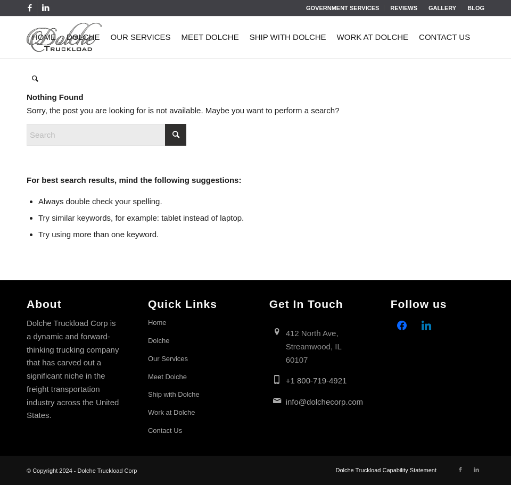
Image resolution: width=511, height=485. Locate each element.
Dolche (158, 341)
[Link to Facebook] (29, 8)
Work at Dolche (171, 412)
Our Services (168, 359)
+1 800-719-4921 (316, 380)
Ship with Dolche (174, 394)
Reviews (403, 8)
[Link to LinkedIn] (46, 8)
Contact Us (165, 430)
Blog (475, 8)
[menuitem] (343, 8)
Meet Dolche (167, 377)
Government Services (342, 8)
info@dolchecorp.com (324, 401)
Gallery (442, 8)
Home (157, 323)
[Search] (35, 78)
